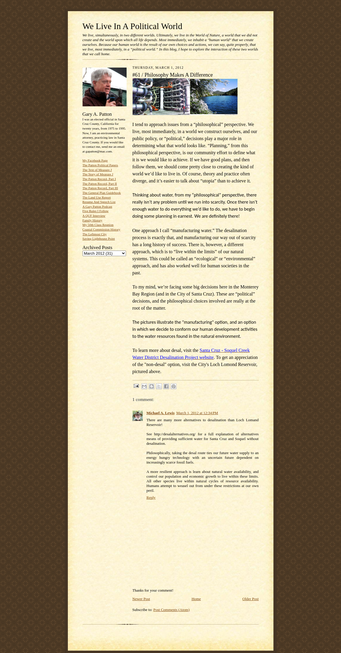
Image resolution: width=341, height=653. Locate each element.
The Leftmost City (95, 234)
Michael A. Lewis (161, 413)
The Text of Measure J (97, 170)
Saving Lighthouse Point (99, 238)
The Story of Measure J (98, 174)
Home (196, 599)
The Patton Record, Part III (100, 188)
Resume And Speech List (99, 202)
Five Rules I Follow (96, 211)
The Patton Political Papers (100, 165)
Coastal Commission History (101, 229)
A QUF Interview (94, 215)
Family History (93, 220)
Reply (151, 497)
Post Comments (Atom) (171, 609)
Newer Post (141, 599)
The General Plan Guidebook (102, 192)
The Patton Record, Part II (100, 183)
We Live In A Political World (132, 26)
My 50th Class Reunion (98, 224)
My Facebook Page (95, 160)
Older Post (250, 599)
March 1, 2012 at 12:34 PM (197, 413)
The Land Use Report (97, 197)
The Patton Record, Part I (99, 179)
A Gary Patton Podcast (97, 206)
